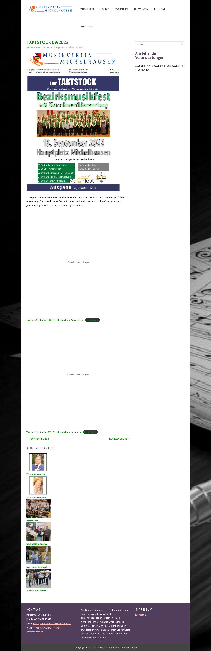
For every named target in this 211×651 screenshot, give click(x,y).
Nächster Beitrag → (119, 438)
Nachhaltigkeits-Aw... (36, 543)
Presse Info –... (33, 520)
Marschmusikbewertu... (38, 567)
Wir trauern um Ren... (36, 497)
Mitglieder (87, 8)
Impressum (86, 26)
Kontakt (159, 8)
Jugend (104, 8)
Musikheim (121, 8)
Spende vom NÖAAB (36, 590)
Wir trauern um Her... (36, 474)
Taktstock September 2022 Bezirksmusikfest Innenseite (54, 432)
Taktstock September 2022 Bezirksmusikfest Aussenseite (54, 319)
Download (141, 8)
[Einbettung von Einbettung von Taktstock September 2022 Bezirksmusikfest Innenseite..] (78, 374)
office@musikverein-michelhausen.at (52, 623)
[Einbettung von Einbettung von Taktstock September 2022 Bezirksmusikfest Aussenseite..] (78, 262)
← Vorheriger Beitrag (37, 438)
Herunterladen (92, 319)
